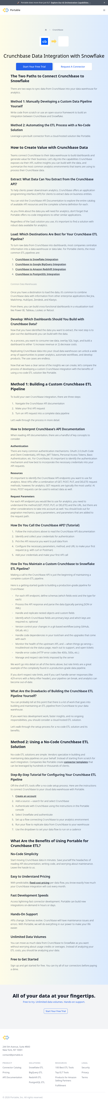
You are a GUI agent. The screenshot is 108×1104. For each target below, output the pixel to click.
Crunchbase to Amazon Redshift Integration (41, 269)
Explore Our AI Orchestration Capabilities (71, 2)
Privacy (85, 1072)
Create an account (26, 796)
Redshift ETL (35, 1077)
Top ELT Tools (62, 1072)
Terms (85, 1077)
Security (86, 1067)
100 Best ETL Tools (64, 1067)
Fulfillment (60, 1085)
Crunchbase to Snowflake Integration (37, 259)
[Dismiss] (104, 3)
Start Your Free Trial (34, 66)
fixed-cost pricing (39, 882)
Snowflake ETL (36, 1067)
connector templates (76, 762)
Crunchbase (58, 30)
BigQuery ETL (35, 1072)
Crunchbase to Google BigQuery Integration (41, 264)
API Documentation (12, 1077)
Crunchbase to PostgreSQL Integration (38, 274)
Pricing (6, 1072)
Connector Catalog (12, 1067)
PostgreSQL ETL (37, 1082)
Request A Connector (73, 66)
